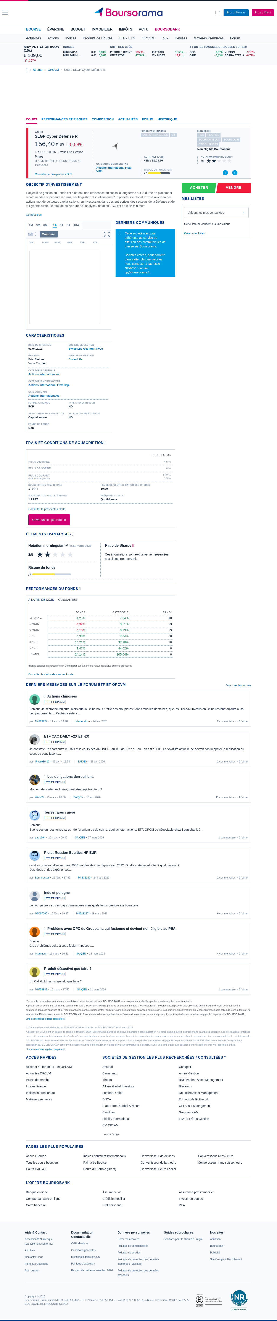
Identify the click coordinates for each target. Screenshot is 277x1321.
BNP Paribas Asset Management (201, 1080)
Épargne (55, 29)
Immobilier (102, 29)
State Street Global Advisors (121, 1106)
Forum (235, 38)
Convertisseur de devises (158, 1156)
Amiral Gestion (189, 1073)
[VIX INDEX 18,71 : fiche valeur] (170, 55)
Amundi (107, 1067)
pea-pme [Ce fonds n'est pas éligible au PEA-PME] (213, 134)
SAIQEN (82, 761)
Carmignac (109, 1073)
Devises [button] (181, 38)
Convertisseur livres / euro (215, 1156)
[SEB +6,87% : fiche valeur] (205, 52)
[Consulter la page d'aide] (219, 13)
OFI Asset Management (195, 1106)
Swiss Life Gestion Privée (86, 348)
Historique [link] (167, 119)
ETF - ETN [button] (127, 38)
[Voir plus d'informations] (105, 443)
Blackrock (185, 1086)
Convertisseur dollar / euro (158, 1162)
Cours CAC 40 (35, 1169)
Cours (31, 119)
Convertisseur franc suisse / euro (220, 1162)
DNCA (106, 1099)
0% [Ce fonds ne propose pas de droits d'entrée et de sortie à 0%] (173, 134)
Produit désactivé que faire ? (68, 969)
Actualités (128, 119)
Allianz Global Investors (118, 1086)
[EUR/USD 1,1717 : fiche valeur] (170, 52)
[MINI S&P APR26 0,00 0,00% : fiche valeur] (85, 52)
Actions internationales (44, 395)
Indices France (36, 1086)
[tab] (41, 601)
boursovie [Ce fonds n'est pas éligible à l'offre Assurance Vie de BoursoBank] (231, 139)
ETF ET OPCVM (54, 702)
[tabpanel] (100, 637)
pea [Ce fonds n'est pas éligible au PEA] (201, 134)
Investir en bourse (191, 1198)
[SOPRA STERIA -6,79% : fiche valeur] (239, 55)
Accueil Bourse (36, 1156)
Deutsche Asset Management (199, 1093)
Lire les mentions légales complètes (45, 1018)
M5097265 (41, 913)
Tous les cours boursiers (42, 1162)
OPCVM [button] (148, 38)
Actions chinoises (62, 696)
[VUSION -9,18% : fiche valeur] (239, 52)
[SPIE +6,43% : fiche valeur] (205, 55)
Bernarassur (42, 877)
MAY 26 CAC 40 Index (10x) (41, 48)
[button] (5, 13)
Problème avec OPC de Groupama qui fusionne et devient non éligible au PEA (111, 928)
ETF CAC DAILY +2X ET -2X (66, 736)
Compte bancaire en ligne (43, 1198)
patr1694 (40, 837)
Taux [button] (164, 38)
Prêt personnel (112, 1205)
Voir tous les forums (238, 685)
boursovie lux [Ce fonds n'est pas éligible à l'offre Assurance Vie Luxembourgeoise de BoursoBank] (209, 139)
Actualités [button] (33, 38)
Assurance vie (111, 1192)
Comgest (185, 1067)
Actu (143, 29)
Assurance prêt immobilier (196, 1192)
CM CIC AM (110, 1125)
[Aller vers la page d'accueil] (139, 12)
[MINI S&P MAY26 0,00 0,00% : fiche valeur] (85, 55)
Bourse (33, 29)
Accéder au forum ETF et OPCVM (49, 1067)
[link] (30, 1250)
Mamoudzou (83, 721)
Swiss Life (75, 359)
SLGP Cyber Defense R (56, 136)
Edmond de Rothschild (194, 1099)
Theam (107, 1080)
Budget (78, 29)
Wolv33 (39, 797)
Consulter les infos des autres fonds (50, 674)
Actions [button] (53, 38)
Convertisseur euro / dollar (158, 1169)
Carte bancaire (36, 1205)
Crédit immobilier (113, 1198)
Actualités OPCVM (38, 1073)
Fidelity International (115, 1119)
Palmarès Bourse (94, 1162)
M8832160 (84, 877)
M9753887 (41, 989)
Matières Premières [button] (208, 38)
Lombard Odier (112, 1093)
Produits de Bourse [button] (97, 38)
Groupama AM (188, 1112)
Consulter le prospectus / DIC (53, 174)
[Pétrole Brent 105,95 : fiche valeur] (129, 52)
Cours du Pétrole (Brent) (99, 1169)
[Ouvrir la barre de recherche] (216, 13)
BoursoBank (167, 29)
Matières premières (39, 1099)
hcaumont (41, 953)
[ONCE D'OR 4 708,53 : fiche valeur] (129, 55)
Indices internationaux (40, 1093)
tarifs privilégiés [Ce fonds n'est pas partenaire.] (155, 134)
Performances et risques (64, 119)
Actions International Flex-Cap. (114, 169)
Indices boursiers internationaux (104, 1156)
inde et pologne (57, 893)
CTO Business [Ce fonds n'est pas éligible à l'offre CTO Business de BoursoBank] (208, 144)
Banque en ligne (37, 1192)
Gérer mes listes (194, 233)
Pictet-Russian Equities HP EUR (70, 852)
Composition (103, 119)
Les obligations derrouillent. (70, 776)
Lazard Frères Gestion (194, 1119)
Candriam (109, 1112)
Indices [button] (70, 38)
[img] (229, 161)
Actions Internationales (44, 374)
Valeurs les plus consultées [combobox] (206, 212)
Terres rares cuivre (59, 812)
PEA (182, 1205)
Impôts (125, 29)
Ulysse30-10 (42, 761)
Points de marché (38, 1080)
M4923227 (41, 721)
